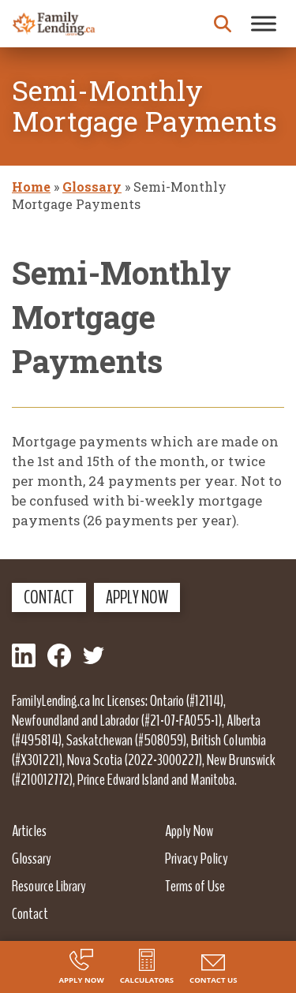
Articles (29, 830)
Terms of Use (195, 886)
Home (31, 186)
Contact (49, 597)
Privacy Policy (196, 858)
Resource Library (49, 886)
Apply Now (137, 597)
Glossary (92, 186)
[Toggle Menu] (263, 23)
